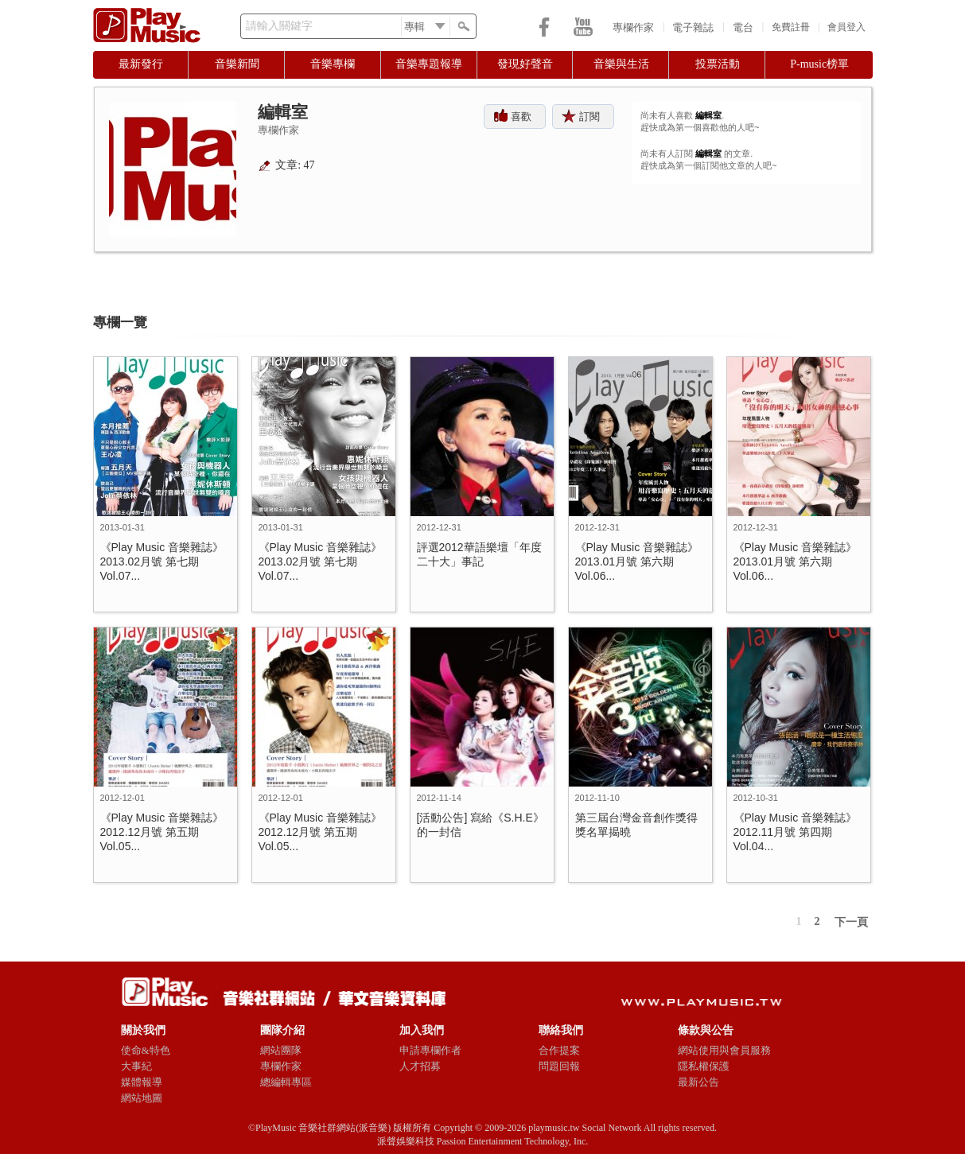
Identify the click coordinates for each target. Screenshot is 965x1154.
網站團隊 (281, 1050)
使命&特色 (145, 1050)
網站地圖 (141, 1098)
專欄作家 (633, 27)
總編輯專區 (286, 1082)
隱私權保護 (704, 1066)
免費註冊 (791, 27)
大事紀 (136, 1066)
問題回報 (559, 1066)
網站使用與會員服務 (724, 1050)
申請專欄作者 (430, 1050)
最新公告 (698, 1082)
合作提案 (559, 1050)
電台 (743, 27)
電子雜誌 (693, 27)
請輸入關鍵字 (279, 26)
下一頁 (851, 922)
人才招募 (420, 1066)
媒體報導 (141, 1082)
